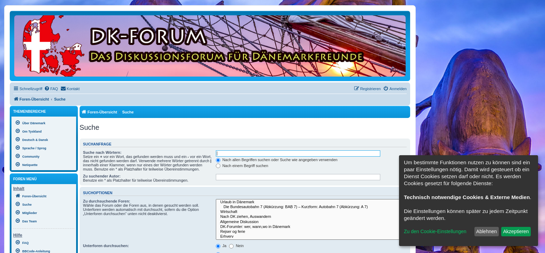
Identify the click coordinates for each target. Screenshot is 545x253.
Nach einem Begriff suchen (242, 166)
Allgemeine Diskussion (311, 222)
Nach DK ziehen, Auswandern (311, 216)
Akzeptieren (516, 231)
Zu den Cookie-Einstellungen (435, 231)
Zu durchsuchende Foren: (106, 201)
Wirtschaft (311, 211)
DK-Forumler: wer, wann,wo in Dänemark (311, 226)
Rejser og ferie (311, 231)
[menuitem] (51, 89)
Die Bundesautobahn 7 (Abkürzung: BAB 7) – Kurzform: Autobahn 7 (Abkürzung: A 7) (311, 207)
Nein (236, 246)
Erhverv (311, 236)
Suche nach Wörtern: (102, 152)
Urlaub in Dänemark (311, 202)
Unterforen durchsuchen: (106, 246)
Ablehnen (486, 231)
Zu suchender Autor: (102, 176)
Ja (221, 246)
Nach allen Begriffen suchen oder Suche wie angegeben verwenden (276, 160)
